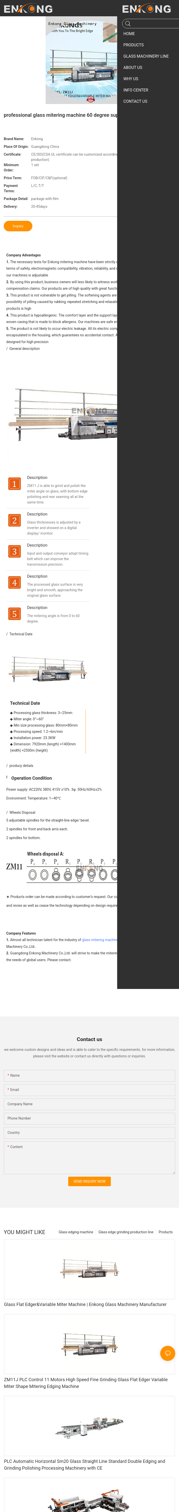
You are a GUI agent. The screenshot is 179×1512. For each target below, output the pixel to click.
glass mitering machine (100, 946)
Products (166, 1238)
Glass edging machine (76, 1238)
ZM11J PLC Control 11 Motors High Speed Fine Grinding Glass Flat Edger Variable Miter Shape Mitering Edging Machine (86, 1389)
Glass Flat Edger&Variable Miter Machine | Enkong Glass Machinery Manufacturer (85, 1310)
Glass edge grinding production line (126, 1238)
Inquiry (18, 226)
